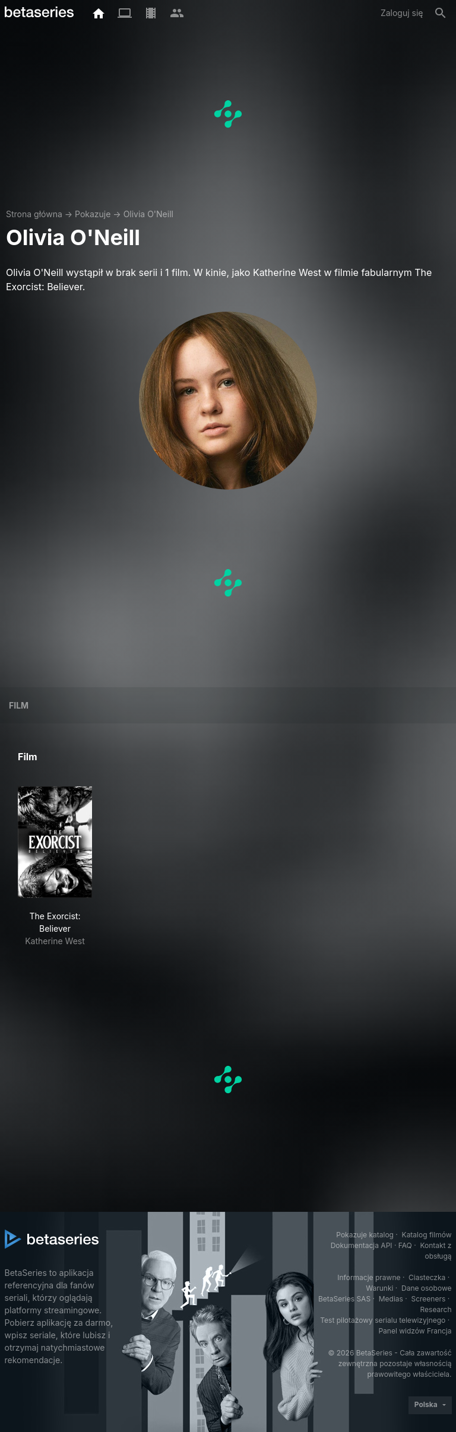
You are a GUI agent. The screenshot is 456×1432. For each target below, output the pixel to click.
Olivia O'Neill (148, 214)
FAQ (405, 1245)
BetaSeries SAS (344, 1298)
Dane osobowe (426, 1288)
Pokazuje (92, 214)
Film (18, 705)
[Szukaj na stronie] (440, 13)
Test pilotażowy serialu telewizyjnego (382, 1320)
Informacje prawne (368, 1277)
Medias (391, 1298)
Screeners (428, 1298)
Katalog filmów (427, 1234)
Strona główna (34, 214)
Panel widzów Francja (414, 1330)
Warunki (379, 1288)
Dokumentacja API (361, 1245)
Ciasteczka (426, 1277)
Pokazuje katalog (365, 1234)
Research (436, 1309)
